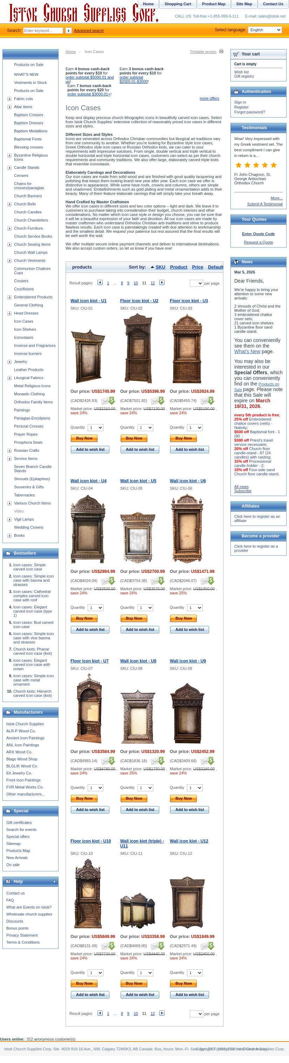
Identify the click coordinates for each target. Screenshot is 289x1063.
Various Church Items (32, 503)
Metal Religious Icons (32, 386)
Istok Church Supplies (25, 724)
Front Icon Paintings (23, 780)
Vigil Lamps (24, 519)
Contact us (15, 893)
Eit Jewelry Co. (19, 773)
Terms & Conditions (23, 942)
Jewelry (20, 361)
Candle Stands (26, 167)
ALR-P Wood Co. (21, 731)
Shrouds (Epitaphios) (32, 479)
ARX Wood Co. (19, 752)
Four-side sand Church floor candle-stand (256, 472)
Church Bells (25, 204)
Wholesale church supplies (29, 914)
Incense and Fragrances (35, 345)
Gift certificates (19, 822)
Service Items (26, 458)
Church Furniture (28, 228)
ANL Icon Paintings (22, 745)
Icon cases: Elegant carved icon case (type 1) (32, 611)
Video (19, 511)
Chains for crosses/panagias (29, 185)
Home (71, 51)
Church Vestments (30, 260)
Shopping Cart (177, 4)
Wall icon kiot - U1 (88, 300)
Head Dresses (26, 313)
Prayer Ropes (26, 434)
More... (277, 198)
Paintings (22, 410)
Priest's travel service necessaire (253, 442)
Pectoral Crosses (28, 426)
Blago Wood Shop (21, 759)
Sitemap (13, 843)
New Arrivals (17, 858)
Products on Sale (28, 64)
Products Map (18, 851)
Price (197, 267)
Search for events (21, 829)
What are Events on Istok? (29, 907)
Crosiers (21, 281)
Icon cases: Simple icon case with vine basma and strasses (33, 638)
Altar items (23, 107)
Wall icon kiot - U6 (188, 480)
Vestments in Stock (30, 82)
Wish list (241, 72)
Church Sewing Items (32, 244)
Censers (21, 175)
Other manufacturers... (25, 794)
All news (241, 486)
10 (136, 283)
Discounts (14, 921)
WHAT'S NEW (26, 74)
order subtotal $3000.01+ (88, 94)
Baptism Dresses (28, 123)
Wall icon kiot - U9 (188, 661)
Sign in (240, 102)
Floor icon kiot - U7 (89, 661)
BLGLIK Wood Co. (22, 766)
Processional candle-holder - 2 (252, 463)
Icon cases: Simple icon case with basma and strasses (33, 580)
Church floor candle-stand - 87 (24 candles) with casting (252, 453)
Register (241, 107)
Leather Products (28, 370)
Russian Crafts (26, 450)
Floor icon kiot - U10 (90, 841)
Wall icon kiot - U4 (88, 480)
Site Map (244, 4)
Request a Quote (258, 242)
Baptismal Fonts (28, 139)
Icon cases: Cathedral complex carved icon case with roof (32, 595)
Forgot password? (249, 112)
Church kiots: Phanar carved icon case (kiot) (32, 651)
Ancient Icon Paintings (25, 738)
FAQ (10, 900)
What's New (247, 351)
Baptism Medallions (30, 131)
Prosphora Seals (28, 442)
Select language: (248, 29)
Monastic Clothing (29, 394)
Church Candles (28, 212)
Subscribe (242, 491)
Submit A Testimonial (265, 204)
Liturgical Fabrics (28, 378)
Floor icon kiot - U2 (139, 300)
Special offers (17, 836)
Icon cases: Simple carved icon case (29, 567)
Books (19, 535)
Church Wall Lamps (31, 252)
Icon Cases (23, 321)
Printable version (203, 52)
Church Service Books (33, 236)
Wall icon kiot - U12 (189, 841)
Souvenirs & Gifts (29, 487)
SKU (160, 267)
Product (178, 267)
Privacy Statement (22, 935)
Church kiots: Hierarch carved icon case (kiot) (32, 693)
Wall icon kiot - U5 (138, 480)
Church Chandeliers (31, 220)
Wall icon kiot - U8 (138, 661)
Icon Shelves (25, 329)
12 (152, 283)
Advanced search (89, 30)
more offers (209, 98)
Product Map (214, 4)
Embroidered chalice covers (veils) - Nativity (253, 423)
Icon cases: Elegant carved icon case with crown (31, 664)
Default (215, 267)
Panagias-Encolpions (32, 418)
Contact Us (273, 4)
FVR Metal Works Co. (24, 787)
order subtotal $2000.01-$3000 (134, 79)
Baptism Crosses (28, 115)
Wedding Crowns (28, 527)
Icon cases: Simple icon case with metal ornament (33, 680)
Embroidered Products (33, 297)
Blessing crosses (28, 147)
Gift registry (244, 76)
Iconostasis (23, 337)
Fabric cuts (23, 99)
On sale (13, 865)
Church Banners (28, 196)
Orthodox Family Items (33, 402)
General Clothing (28, 305)
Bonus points (17, 928)
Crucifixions (24, 289)
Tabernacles (24, 495)
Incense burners (28, 353)
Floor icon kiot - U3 (189, 300)
